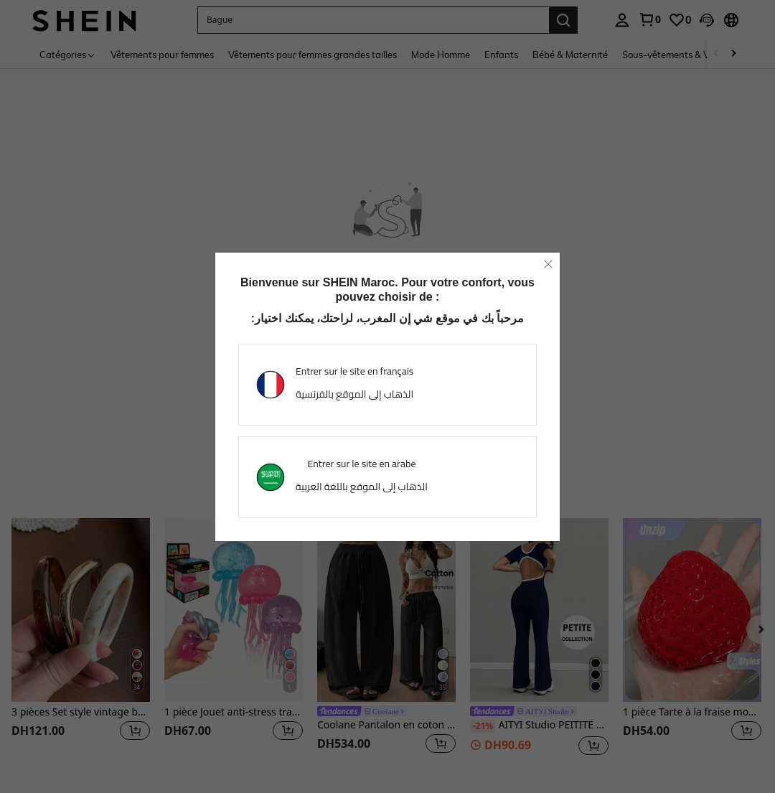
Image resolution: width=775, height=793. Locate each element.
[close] (548, 264)
